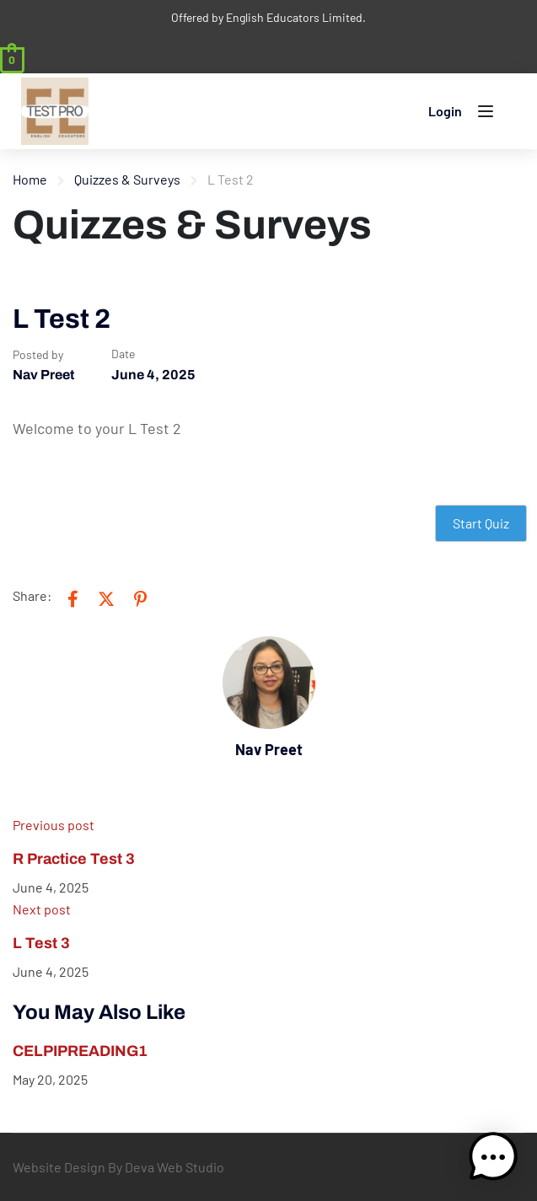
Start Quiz (481, 523)
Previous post (53, 825)
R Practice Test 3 (74, 858)
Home (30, 179)
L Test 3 (41, 943)
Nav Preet (43, 374)
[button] (493, 1157)
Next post (42, 909)
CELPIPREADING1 (80, 1051)
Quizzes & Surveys (127, 179)
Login (445, 111)
